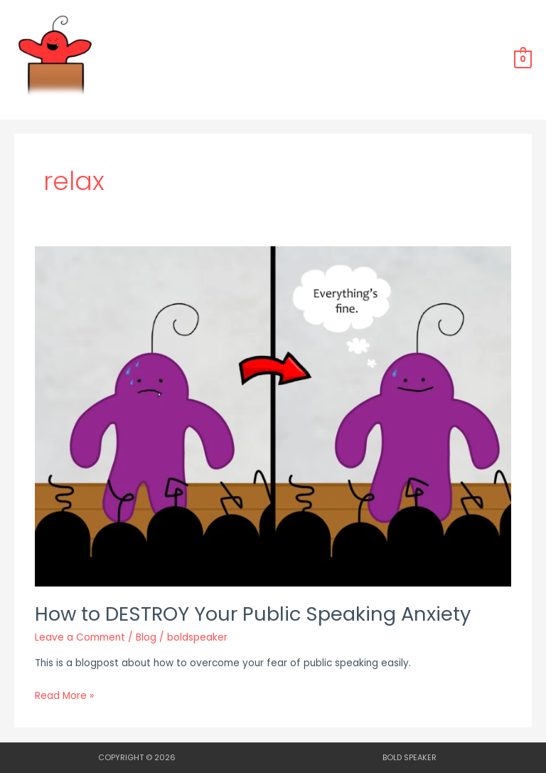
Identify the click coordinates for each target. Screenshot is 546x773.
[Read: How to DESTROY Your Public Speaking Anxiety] (272, 416)
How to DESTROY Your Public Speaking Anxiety (253, 614)
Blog (146, 637)
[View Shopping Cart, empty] (523, 58)
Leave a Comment (80, 637)
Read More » (64, 695)
